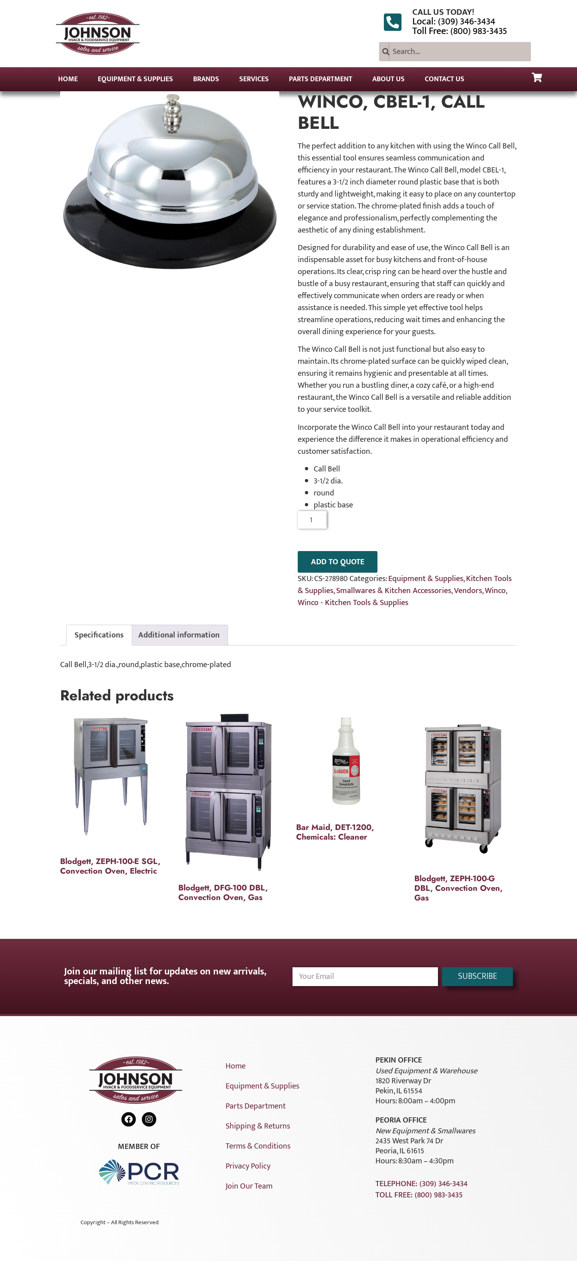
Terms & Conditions (258, 1146)
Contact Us (444, 79)
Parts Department (320, 79)
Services (254, 79)
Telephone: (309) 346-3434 (421, 1184)
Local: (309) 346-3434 (453, 22)
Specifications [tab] (99, 635)
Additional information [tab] (179, 635)
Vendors (468, 590)
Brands (206, 79)
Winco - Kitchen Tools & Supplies (353, 602)
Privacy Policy (248, 1166)
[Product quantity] (312, 520)
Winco (495, 590)
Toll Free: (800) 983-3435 (459, 31)
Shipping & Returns (258, 1126)
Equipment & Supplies (135, 79)
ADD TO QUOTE (337, 562)
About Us (388, 79)
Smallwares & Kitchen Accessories (393, 590)
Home (68, 79)
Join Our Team (249, 1186)
